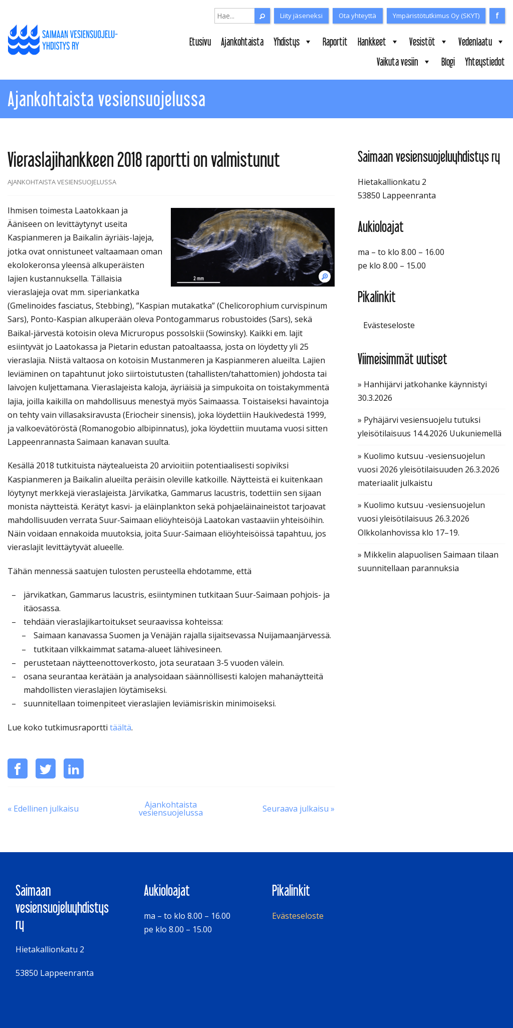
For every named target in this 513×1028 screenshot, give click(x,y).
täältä (120, 727)
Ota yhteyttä (357, 15)
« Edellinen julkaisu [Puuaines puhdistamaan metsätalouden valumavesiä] (43, 808)
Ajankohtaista (242, 42)
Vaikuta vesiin (404, 62)
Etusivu (200, 42)
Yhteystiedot (485, 62)
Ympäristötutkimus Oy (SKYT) (436, 15)
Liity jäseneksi (301, 15)
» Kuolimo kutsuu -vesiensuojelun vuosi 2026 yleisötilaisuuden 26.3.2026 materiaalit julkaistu (428, 469)
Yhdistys (293, 42)
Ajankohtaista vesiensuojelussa (171, 808)
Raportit (335, 42)
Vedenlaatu (481, 42)
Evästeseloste (389, 325)
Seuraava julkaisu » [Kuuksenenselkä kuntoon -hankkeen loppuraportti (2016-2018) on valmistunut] (299, 808)
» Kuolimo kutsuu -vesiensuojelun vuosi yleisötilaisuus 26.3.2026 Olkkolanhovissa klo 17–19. (421, 518)
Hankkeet (378, 42)
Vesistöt (428, 42)
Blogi (448, 62)
